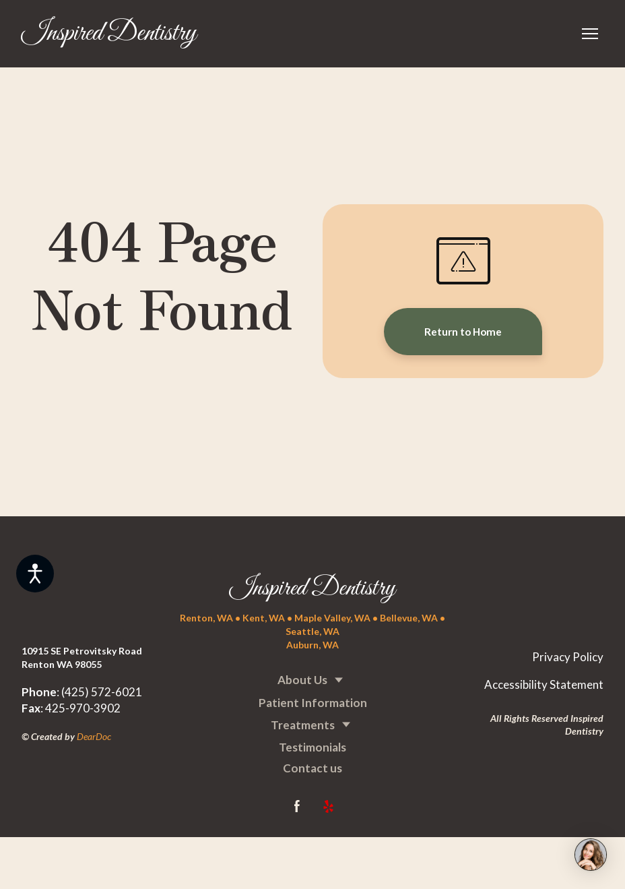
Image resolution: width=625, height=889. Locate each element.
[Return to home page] (109, 33)
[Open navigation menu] (590, 33)
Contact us (312, 768)
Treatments (303, 725)
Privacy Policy (567, 657)
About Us (302, 680)
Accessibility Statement (543, 684)
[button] (463, 331)
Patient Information (313, 703)
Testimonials (312, 747)
